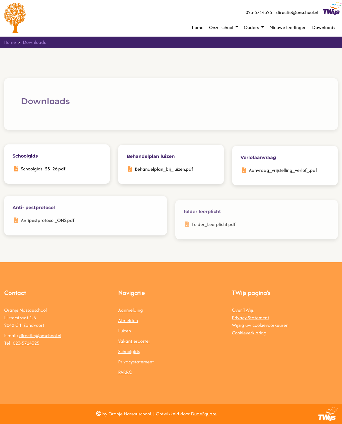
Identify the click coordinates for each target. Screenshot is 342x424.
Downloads (323, 27)
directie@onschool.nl (297, 12)
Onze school (221, 27)
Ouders (252, 27)
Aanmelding (130, 310)
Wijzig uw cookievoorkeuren (260, 325)
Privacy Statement (250, 317)
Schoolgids (129, 351)
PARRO (125, 372)
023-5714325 (259, 12)
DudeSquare (204, 413)
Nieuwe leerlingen (288, 27)
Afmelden (128, 320)
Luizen (124, 330)
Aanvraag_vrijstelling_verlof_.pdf (283, 173)
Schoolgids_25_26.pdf (43, 169)
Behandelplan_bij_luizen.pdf (164, 170)
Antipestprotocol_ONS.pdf (47, 225)
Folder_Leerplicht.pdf (214, 232)
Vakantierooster (134, 341)
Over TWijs (243, 310)
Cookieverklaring (249, 332)
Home (197, 27)
